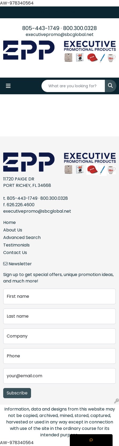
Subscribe (17, 393)
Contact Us (15, 252)
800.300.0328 (80, 28)
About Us (12, 230)
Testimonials (16, 245)
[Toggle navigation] (8, 86)
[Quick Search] (73, 86)
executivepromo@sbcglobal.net (60, 34)
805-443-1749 (40, 28)
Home (9, 222)
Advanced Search (22, 237)
